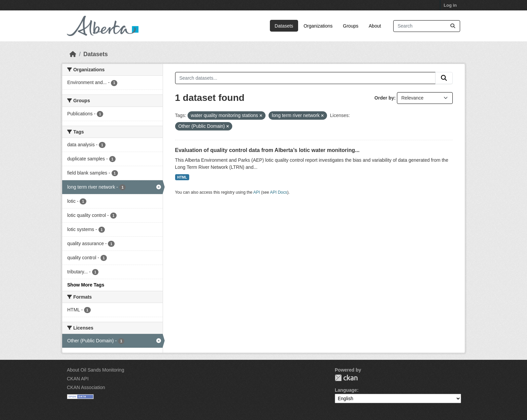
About (375, 26)
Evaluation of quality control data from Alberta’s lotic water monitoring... (267, 150)
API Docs (278, 192)
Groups (350, 26)
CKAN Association (86, 387)
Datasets (284, 26)
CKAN (346, 377)
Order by (384, 98)
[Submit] (452, 26)
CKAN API (78, 378)
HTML (182, 177)
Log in (450, 5)
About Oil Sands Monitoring (95, 370)
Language (346, 390)
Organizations (317, 26)
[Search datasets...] (426, 26)
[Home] (73, 54)
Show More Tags (85, 285)
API (256, 192)
